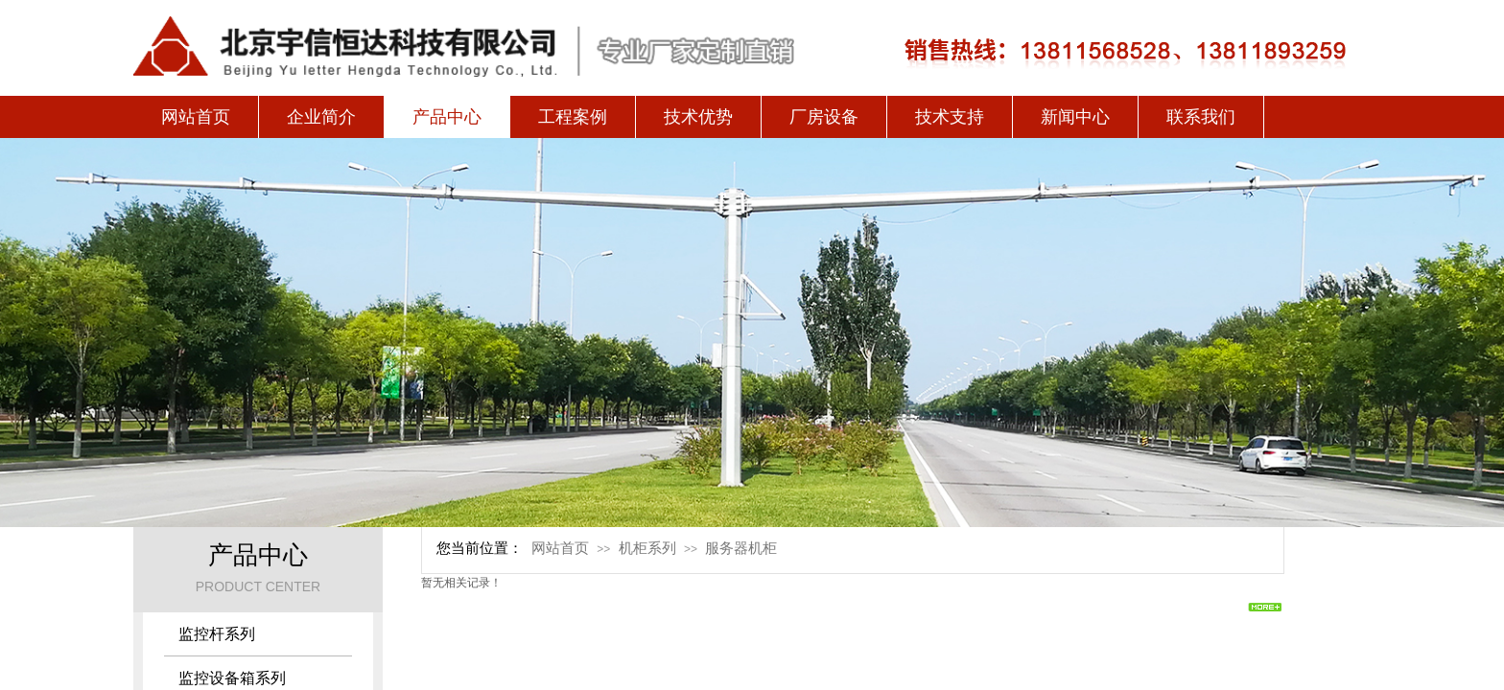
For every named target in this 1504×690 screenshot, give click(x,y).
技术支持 (949, 116)
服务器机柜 (741, 548)
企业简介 (321, 116)
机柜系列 (647, 548)
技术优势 (698, 116)
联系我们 (1200, 116)
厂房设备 (823, 116)
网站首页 (195, 116)
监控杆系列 (216, 634)
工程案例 (572, 116)
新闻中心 (1075, 116)
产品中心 (447, 116)
